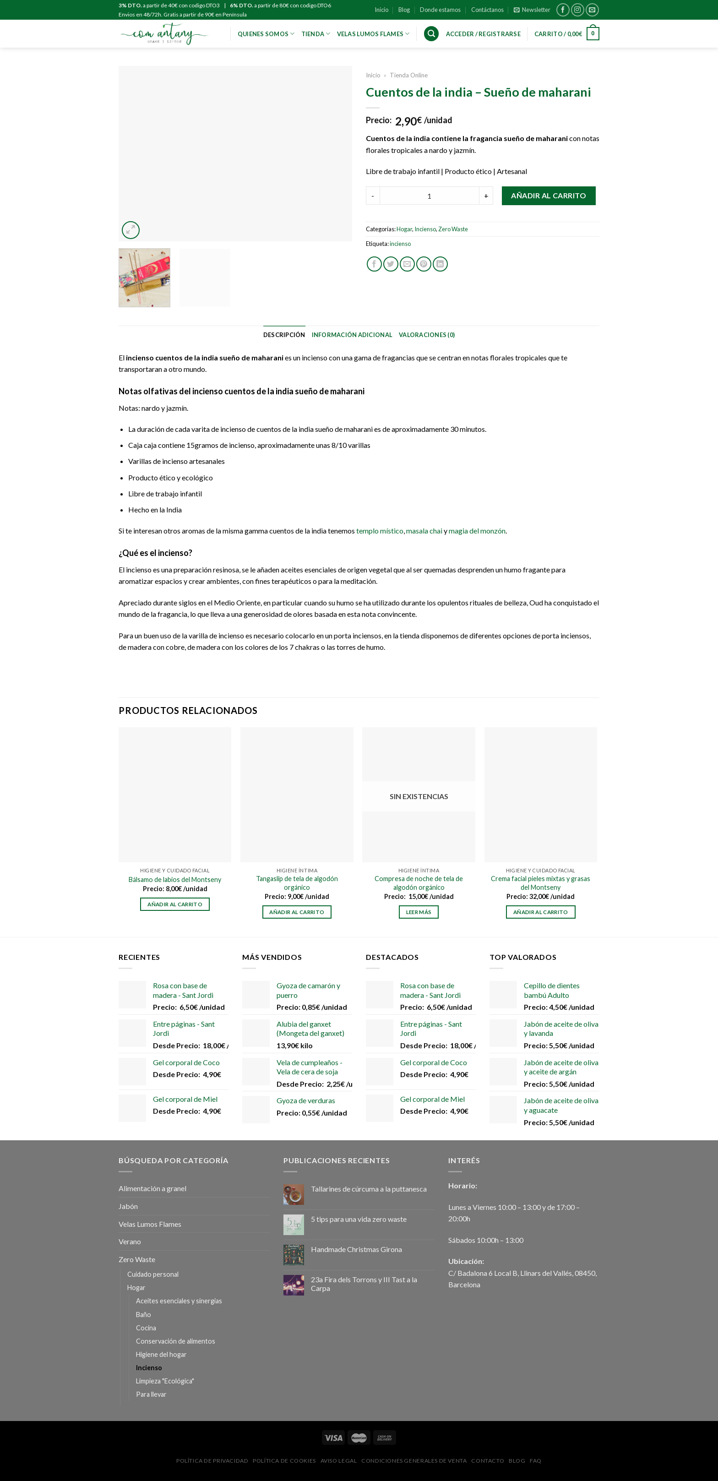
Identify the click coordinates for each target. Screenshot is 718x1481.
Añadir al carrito (548, 195)
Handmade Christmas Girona (356, 1249)
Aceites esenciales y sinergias (179, 1301)
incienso (400, 243)
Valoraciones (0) (427, 334)
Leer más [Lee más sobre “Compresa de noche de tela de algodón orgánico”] (419, 912)
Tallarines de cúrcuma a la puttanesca (369, 1188)
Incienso (425, 229)
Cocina (146, 1328)
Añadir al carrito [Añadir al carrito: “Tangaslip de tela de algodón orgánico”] (296, 912)
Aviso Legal (339, 1460)
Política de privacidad (212, 1460)
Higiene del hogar (161, 1354)
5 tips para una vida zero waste (359, 1218)
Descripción (284, 334)
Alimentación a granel (152, 1188)
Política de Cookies (284, 1460)
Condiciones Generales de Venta (414, 1460)
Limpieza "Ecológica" (165, 1381)
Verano (130, 1241)
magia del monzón (477, 530)
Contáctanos (487, 9)
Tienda (316, 33)
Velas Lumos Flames (150, 1224)
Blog (404, 9)
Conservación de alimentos (175, 1341)
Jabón (128, 1206)
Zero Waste (453, 229)
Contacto (487, 1460)
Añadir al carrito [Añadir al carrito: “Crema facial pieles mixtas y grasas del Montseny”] (540, 912)
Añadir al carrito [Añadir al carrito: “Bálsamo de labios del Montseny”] (174, 904)
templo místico (379, 530)
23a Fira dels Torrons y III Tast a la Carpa (364, 1283)
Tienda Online (409, 75)
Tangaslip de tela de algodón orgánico (297, 883)
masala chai (423, 530)
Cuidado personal (153, 1274)
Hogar (404, 229)
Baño (143, 1314)
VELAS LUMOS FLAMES (373, 33)
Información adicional (352, 334)
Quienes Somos (266, 33)
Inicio (381, 9)
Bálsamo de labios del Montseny (175, 879)
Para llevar (151, 1394)
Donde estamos (440, 9)
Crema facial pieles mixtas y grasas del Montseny (540, 883)
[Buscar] (431, 33)
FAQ (536, 1460)
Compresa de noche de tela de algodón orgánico (419, 883)
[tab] (284, 335)
